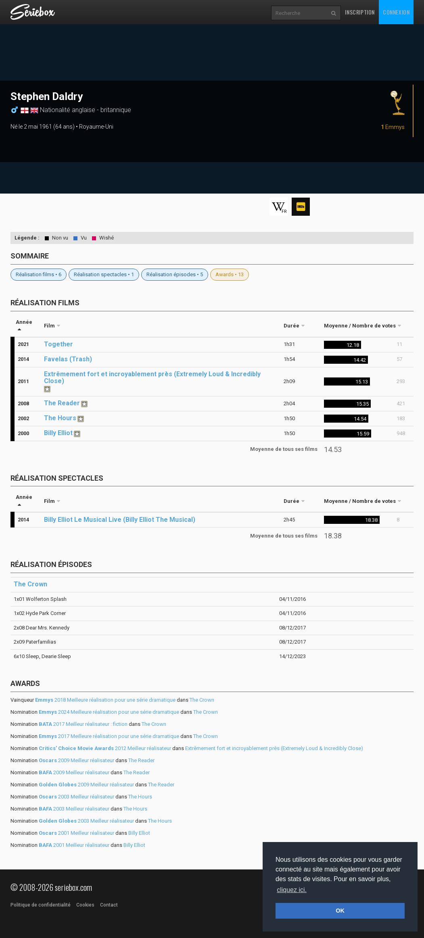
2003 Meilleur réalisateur (76, 797)
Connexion (396, 12)
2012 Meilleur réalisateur (105, 748)
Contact (109, 905)
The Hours (60, 418)
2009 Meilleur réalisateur (76, 760)
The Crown (30, 584)
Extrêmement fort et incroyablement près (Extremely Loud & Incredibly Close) (152, 377)
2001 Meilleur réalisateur (76, 833)
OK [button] (340, 910)
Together (58, 344)
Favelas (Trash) (68, 359)
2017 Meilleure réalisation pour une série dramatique (109, 736)
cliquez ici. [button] (292, 889)
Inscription (360, 12)
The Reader (62, 403)
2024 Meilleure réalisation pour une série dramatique (109, 712)
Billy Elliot (58, 432)
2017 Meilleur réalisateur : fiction (83, 724)
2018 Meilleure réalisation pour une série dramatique (105, 700)
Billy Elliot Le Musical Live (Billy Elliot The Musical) (119, 519)
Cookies (85, 905)
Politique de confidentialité (40, 905)
